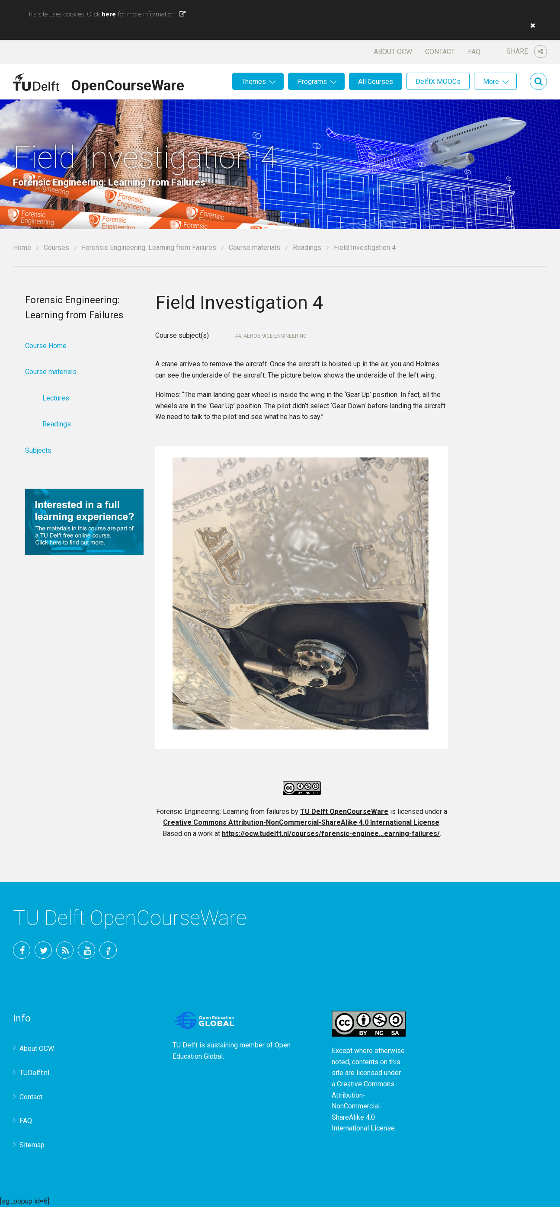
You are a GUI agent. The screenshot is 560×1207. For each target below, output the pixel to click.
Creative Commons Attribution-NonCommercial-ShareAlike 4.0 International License (301, 822)
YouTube (86, 950)
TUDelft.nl (34, 1073)
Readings (307, 247)
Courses (56, 247)
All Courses (375, 81)
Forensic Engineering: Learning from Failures (149, 247)
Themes (253, 81)
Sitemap (32, 1145)
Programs (312, 81)
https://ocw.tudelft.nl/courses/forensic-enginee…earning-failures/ (331, 833)
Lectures (55, 398)
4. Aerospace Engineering (272, 336)
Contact (440, 52)
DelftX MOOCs (438, 81)
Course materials (254, 247)
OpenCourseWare (127, 84)
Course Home (46, 346)
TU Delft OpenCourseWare (344, 811)
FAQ (474, 52)
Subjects (38, 450)
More (491, 81)
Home (22, 247)
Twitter (43, 950)
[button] (530, 25)
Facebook (21, 950)
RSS (65, 950)
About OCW (393, 52)
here (109, 14)
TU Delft (108, 950)
